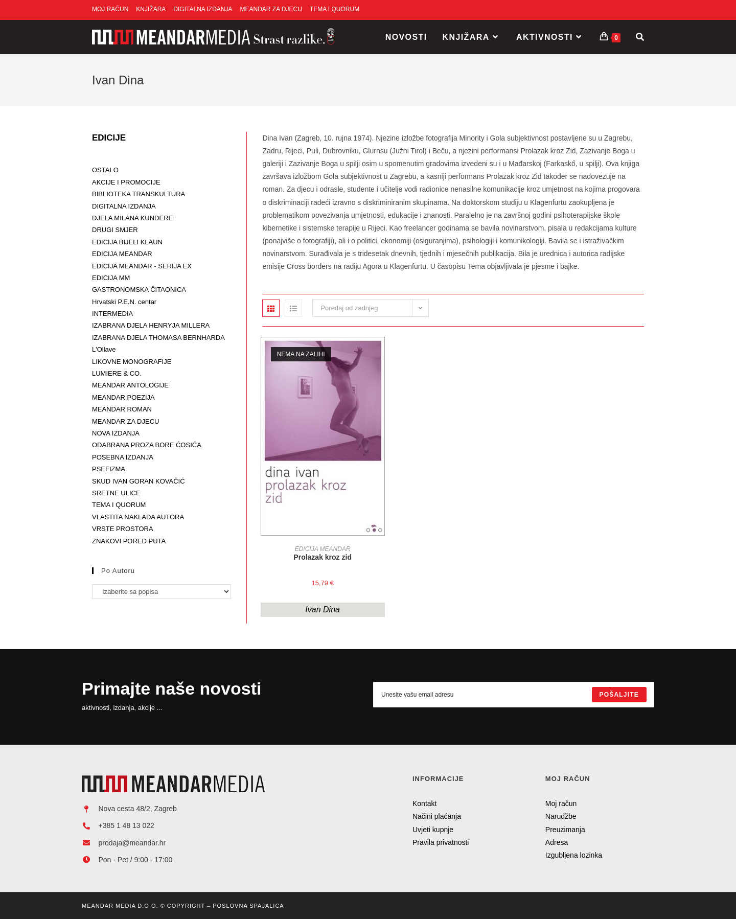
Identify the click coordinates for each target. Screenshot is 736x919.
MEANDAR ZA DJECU (271, 9)
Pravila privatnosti (440, 842)
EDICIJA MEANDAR (323, 549)
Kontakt (424, 803)
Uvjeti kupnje (432, 829)
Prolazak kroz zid (322, 557)
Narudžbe (561, 816)
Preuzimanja (565, 829)
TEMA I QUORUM (334, 9)
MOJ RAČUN (110, 9)
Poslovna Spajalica (248, 906)
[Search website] (640, 37)
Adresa (556, 842)
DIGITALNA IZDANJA (202, 9)
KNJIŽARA (151, 9)
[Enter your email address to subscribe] (513, 694)
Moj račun (561, 803)
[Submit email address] (619, 694)
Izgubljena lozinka (573, 855)
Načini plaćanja (436, 816)
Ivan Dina (322, 609)
